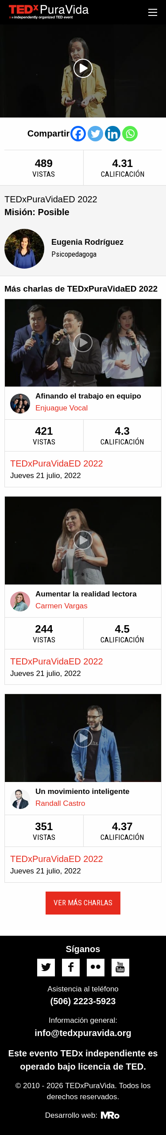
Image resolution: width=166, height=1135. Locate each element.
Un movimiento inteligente (82, 791)
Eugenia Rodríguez (87, 242)
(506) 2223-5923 (83, 1001)
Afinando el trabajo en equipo (88, 396)
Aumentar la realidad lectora (86, 594)
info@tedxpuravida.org (83, 1033)
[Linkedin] (112, 133)
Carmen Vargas (61, 606)
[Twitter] (95, 133)
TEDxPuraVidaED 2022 (56, 463)
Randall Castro (60, 803)
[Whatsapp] (130, 133)
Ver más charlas (83, 902)
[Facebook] (78, 133)
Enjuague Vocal (61, 408)
